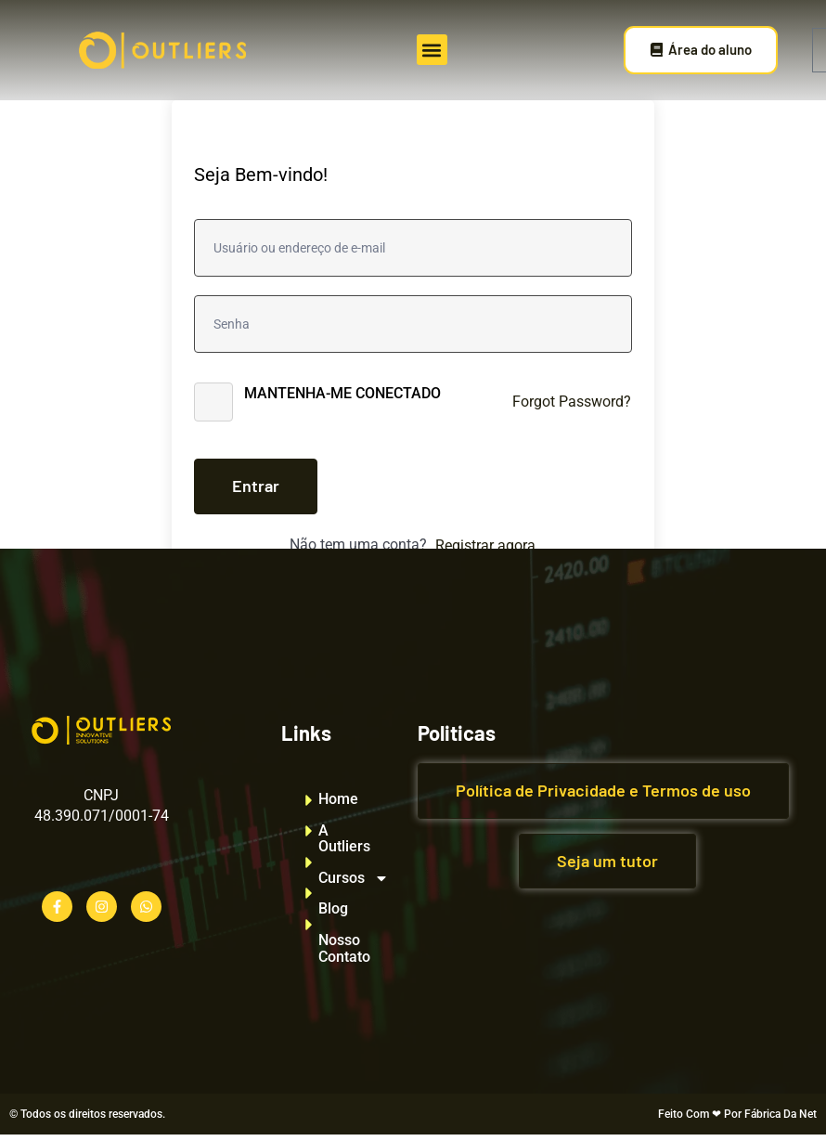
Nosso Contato (344, 948)
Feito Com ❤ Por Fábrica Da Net (737, 1114)
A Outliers (344, 839)
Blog (333, 909)
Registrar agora (485, 545)
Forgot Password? (571, 401)
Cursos (344, 878)
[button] (432, 49)
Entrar (255, 485)
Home (338, 799)
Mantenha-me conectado (342, 393)
